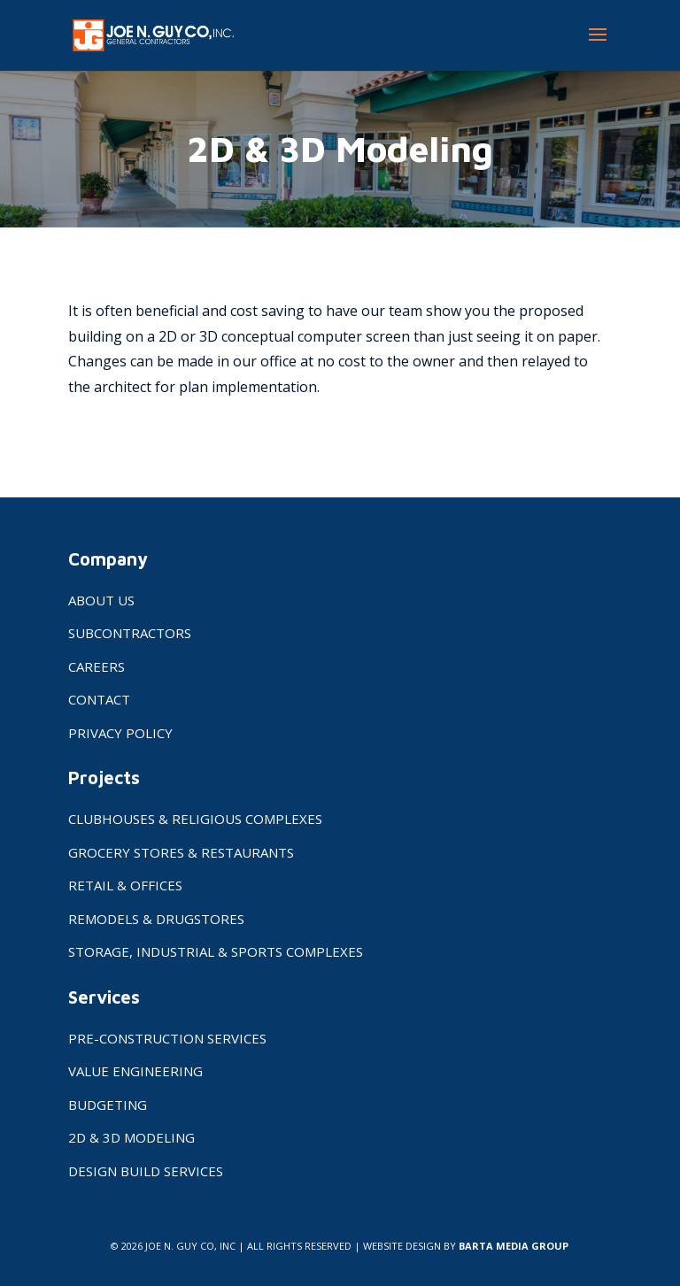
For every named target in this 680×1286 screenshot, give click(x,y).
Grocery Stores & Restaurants (181, 852)
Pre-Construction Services (167, 1038)
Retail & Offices (125, 885)
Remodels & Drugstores (156, 919)
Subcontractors (129, 633)
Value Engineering (135, 1071)
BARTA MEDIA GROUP (513, 1245)
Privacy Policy (120, 733)
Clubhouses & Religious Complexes (195, 819)
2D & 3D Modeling (131, 1137)
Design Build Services (145, 1171)
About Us (101, 600)
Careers (96, 666)
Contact (99, 699)
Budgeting (107, 1104)
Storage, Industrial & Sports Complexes (215, 951)
